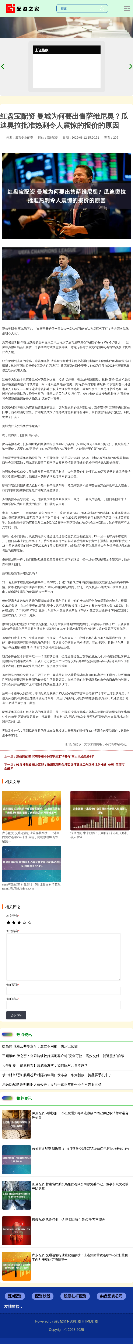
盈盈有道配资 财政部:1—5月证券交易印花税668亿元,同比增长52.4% (80, 1148)
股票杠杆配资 (75, 1296)
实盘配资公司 (111, 1296)
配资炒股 (42, 1296)
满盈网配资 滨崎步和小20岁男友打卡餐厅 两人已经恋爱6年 (55, 756)
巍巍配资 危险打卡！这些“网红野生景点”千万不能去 (68, 1219)
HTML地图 (90, 1321)
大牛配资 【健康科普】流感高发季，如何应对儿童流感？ (45, 1065)
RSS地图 (74, 1321)
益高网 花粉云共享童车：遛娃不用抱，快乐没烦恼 (40, 1046)
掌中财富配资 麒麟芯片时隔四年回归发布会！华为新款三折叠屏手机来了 (57, 1075)
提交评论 (16, 1015)
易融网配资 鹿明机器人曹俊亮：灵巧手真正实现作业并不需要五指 (51, 1084)
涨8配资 (15, 1296)
